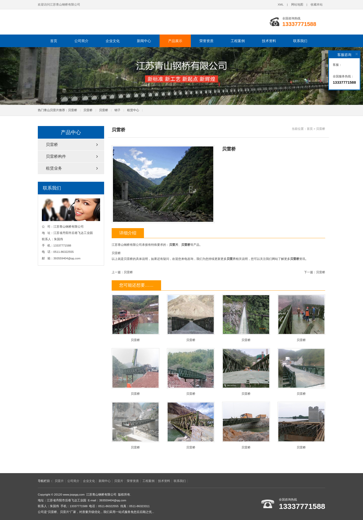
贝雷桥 (72, 110)
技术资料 (269, 41)
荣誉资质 (206, 41)
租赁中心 (133, 110)
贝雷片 (59, 480)
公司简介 (81, 41)
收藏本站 (317, 4)
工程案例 (238, 41)
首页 (53, 41)
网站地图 (297, 4)
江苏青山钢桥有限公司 (107, 22)
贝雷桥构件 (56, 156)
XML (281, 4)
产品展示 (175, 41)
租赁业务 (54, 168)
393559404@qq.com (66, 258)
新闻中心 (144, 41)
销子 (117, 110)
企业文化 (113, 41)
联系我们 (300, 41)
